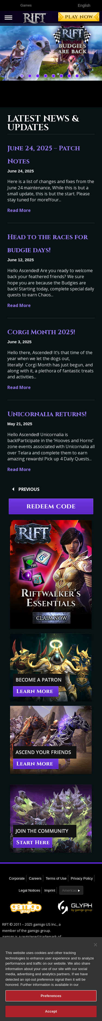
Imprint (49, 890)
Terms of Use (56, 878)
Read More (19, 210)
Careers (35, 878)
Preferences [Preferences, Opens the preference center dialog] (51, 998)
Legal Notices (29, 890)
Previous (28, 489)
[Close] (95, 947)
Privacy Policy (82, 878)
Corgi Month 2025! (41, 332)
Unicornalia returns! (46, 414)
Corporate (17, 878)
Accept (51, 1013)
